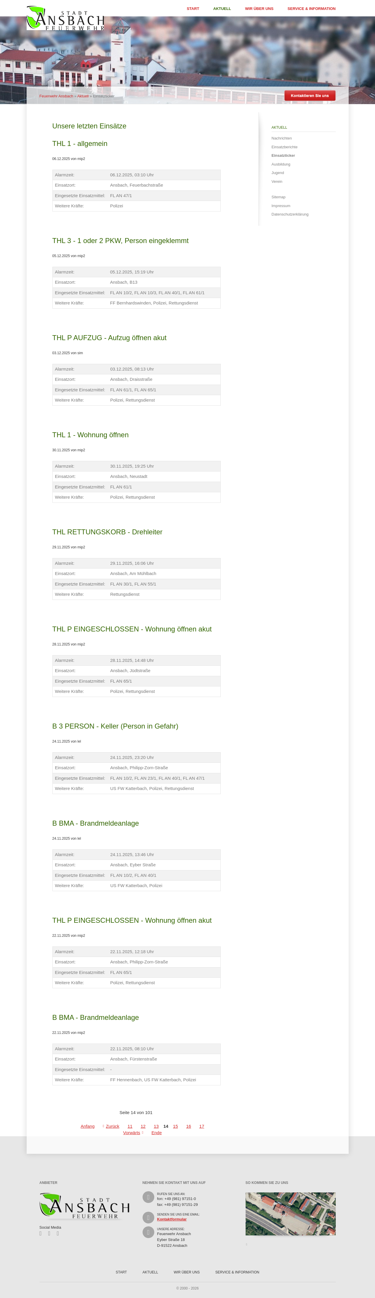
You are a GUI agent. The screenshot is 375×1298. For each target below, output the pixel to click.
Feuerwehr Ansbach (56, 96)
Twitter (51, 1233)
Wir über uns (259, 8)
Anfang (88, 1126)
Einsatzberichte (285, 147)
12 (143, 1126)
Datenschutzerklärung (290, 214)
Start (193, 8)
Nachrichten (282, 138)
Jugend (278, 173)
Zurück (112, 1126)
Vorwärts (131, 1132)
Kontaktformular (172, 1219)
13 (156, 1126)
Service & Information (311, 8)
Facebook (43, 1233)
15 (175, 1126)
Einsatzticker (283, 155)
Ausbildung (281, 164)
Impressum (281, 206)
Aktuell (222, 8)
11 (130, 1126)
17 (201, 1126)
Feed (60, 1233)
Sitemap (279, 197)
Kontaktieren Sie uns (310, 95)
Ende (156, 1132)
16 (188, 1126)
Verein (277, 181)
